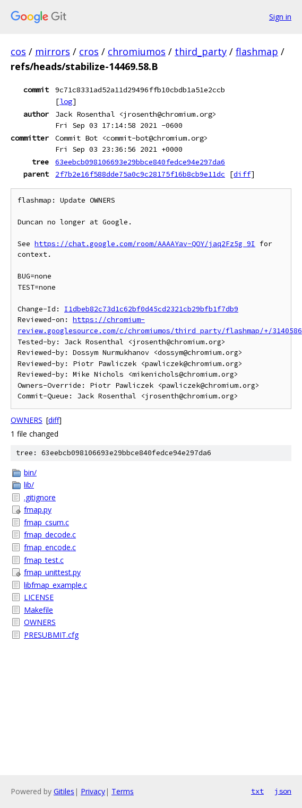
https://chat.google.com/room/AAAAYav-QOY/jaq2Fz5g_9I (144, 243)
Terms (122, 791)
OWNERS (26, 420)
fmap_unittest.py (52, 572)
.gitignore (40, 497)
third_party (201, 51)
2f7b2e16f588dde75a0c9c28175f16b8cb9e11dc (140, 174)
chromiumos (137, 51)
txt (257, 791)
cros (89, 51)
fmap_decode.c (50, 534)
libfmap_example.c (55, 585)
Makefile (38, 610)
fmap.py (37, 510)
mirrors (52, 51)
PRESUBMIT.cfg (51, 635)
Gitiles (64, 791)
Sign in (280, 17)
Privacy (93, 791)
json (282, 791)
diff (242, 174)
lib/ (29, 485)
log (65, 101)
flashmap (257, 51)
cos (18, 51)
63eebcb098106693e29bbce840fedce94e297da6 (140, 162)
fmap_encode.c (50, 547)
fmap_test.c (44, 560)
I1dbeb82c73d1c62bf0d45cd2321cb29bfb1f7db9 (151, 309)
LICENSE (39, 597)
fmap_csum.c (46, 522)
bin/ (30, 472)
